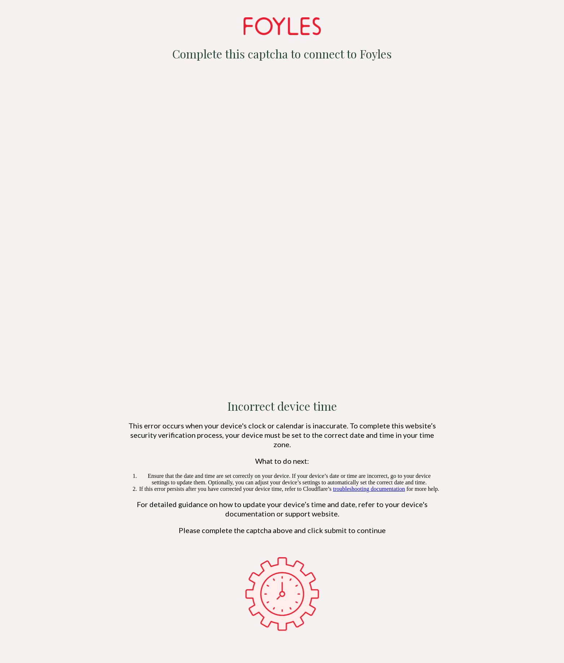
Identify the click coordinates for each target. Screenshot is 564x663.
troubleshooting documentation (369, 489)
